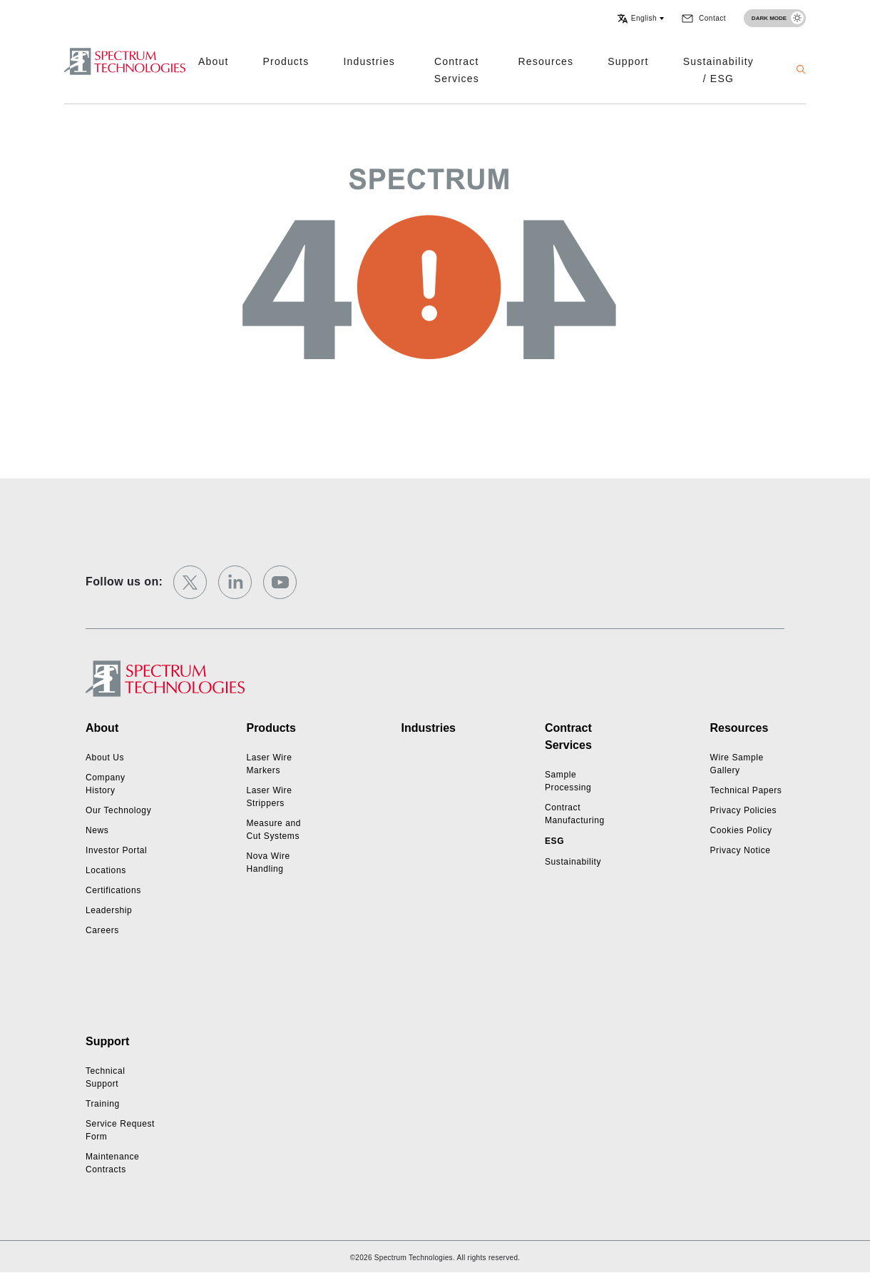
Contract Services (456, 70)
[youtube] (280, 582)
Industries (369, 61)
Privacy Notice (740, 850)
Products (286, 61)
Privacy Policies (743, 810)
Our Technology (118, 810)
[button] (640, 18)
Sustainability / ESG (718, 70)
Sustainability (573, 862)
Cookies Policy (741, 830)
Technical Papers (746, 790)
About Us (105, 758)
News (97, 830)
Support (628, 61)
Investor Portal (116, 850)
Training (103, 1104)
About (213, 61)
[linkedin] (235, 582)
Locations (106, 870)
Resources (546, 61)
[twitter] (190, 582)
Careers (102, 930)
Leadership (109, 910)
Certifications (113, 890)
